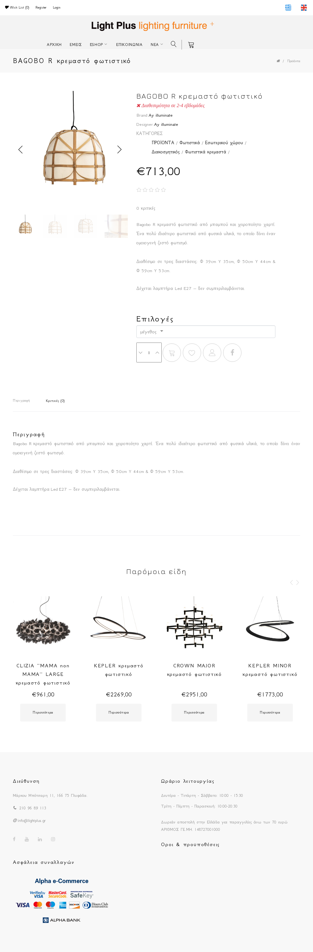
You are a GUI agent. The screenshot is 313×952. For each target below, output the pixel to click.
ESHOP (96, 44)
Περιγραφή (21, 401)
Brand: (142, 115)
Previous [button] (20, 149)
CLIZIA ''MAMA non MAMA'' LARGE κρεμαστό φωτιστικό (43, 674)
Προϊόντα (293, 61)
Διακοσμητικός (166, 152)
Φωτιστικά (189, 142)
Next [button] (119, 149)
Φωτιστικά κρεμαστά (205, 152)
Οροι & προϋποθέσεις (190, 844)
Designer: (145, 124)
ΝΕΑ (155, 44)
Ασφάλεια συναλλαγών (44, 862)
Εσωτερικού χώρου (224, 142)
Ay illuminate (161, 115)
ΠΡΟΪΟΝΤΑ (163, 142)
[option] (70, 149)
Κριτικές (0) (55, 401)
